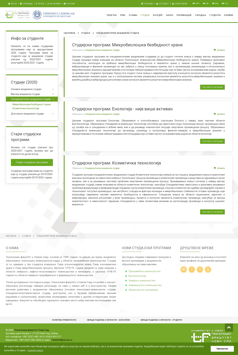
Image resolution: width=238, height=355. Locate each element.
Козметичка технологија (26, 108)
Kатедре (158, 15)
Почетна (112, 15)
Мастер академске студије (25, 94)
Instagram (53, 4)
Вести (12, 4)
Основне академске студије (26, 89)
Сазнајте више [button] (35, 350)
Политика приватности (64, 320)
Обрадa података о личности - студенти (161, 320)
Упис (123, 15)
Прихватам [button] (222, 349)
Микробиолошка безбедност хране (32, 104)
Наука (169, 15)
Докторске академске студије (27, 113)
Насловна (69, 33)
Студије (145, 15)
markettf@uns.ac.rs (61, 340)
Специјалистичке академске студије (102, 50)
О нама (133, 15)
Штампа (219, 50)
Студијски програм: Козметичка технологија (116, 162)
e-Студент (162, 4)
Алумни (228, 15)
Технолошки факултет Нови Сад (31, 330)
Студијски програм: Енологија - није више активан (122, 108)
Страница (26, 4)
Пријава (147, 4)
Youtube (69, 4)
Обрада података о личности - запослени (108, 320)
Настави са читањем (212, 87)
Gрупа (40, 4)
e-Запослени (179, 4)
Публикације (184, 15)
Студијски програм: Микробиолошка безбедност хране (127, 44)
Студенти (215, 15)
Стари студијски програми (32, 162)
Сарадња (200, 15)
